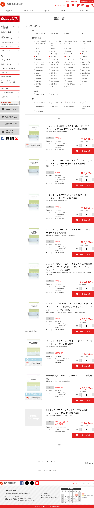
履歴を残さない (89, 463)
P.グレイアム (54, 94)
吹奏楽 (9, 11)
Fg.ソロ (38, 51)
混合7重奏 (84, 78)
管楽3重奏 (38, 81)
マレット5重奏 (70, 62)
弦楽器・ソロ (54, 59)
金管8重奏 (69, 73)
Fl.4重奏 (53, 48)
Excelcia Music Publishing (86, 107)
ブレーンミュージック (41, 103)
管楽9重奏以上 (55, 81)
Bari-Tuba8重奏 (86, 70)
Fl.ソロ (38, 48)
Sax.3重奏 (54, 54)
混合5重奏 (69, 78)
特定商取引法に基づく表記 (49, 497)
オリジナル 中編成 (56, 41)
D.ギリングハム (40, 94)
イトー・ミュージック (56, 103)
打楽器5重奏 (54, 67)
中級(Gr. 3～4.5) (40, 33)
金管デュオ (39, 73)
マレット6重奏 (86, 62)
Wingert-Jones (70, 106)
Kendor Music (39, 111)
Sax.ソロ (84, 51)
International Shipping (87, 1)
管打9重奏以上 (70, 84)
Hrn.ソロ (84, 54)
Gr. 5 (83, 33)
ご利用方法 (45, 493)
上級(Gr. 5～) (54, 33)
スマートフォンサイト (88, 483)
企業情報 (66, 1)
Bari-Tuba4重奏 (70, 70)
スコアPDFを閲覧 (35, 145)
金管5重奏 (54, 73)
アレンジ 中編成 (40, 44)
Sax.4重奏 (69, 54)
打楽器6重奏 (69, 67)
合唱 (46, 11)
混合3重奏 (38, 78)
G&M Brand (54, 106)
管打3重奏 (69, 81)
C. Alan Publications (72, 102)
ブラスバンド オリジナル (56, 44)
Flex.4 (83, 84)
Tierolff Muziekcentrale (86, 103)
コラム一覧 (59, 5)
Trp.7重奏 (53, 56)
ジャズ (83, 44)
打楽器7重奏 (85, 67)
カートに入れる (83, 151)
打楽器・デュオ (70, 65)
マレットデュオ (86, 59)
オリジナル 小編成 (71, 41)
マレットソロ (70, 59)
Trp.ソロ (38, 56)
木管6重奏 (69, 75)
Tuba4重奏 (39, 59)
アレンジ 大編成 (86, 41)
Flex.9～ (68, 86)
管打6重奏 (54, 84)
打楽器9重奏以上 (55, 70)
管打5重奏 (38, 84)
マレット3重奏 (40, 62)
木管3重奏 (38, 75)
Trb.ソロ (68, 56)
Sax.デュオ (39, 54)
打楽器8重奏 (39, 70)
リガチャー (64, 11)
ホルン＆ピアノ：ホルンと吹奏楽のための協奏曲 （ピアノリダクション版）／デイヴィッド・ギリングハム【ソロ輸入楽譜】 (69, 267)
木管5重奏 (54, 75)
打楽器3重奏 (85, 65)
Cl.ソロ (53, 51)
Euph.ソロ (85, 56)
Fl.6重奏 (68, 48)
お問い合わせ (75, 1)
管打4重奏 (84, 81)
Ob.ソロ (84, 48)
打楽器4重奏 (39, 67)
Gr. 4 (67, 33)
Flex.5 (37, 86)
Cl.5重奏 (68, 51)
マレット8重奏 (40, 65)
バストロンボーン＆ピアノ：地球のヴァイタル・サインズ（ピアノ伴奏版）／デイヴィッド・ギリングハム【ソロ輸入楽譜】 (69, 306)
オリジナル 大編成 (41, 41)
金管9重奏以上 (86, 73)
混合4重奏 (54, 78)
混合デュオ (85, 75)
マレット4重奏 (55, 62)
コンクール (28, 11)
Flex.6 (52, 86)
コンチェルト (70, 44)
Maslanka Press (40, 106)
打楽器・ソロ (54, 65)
